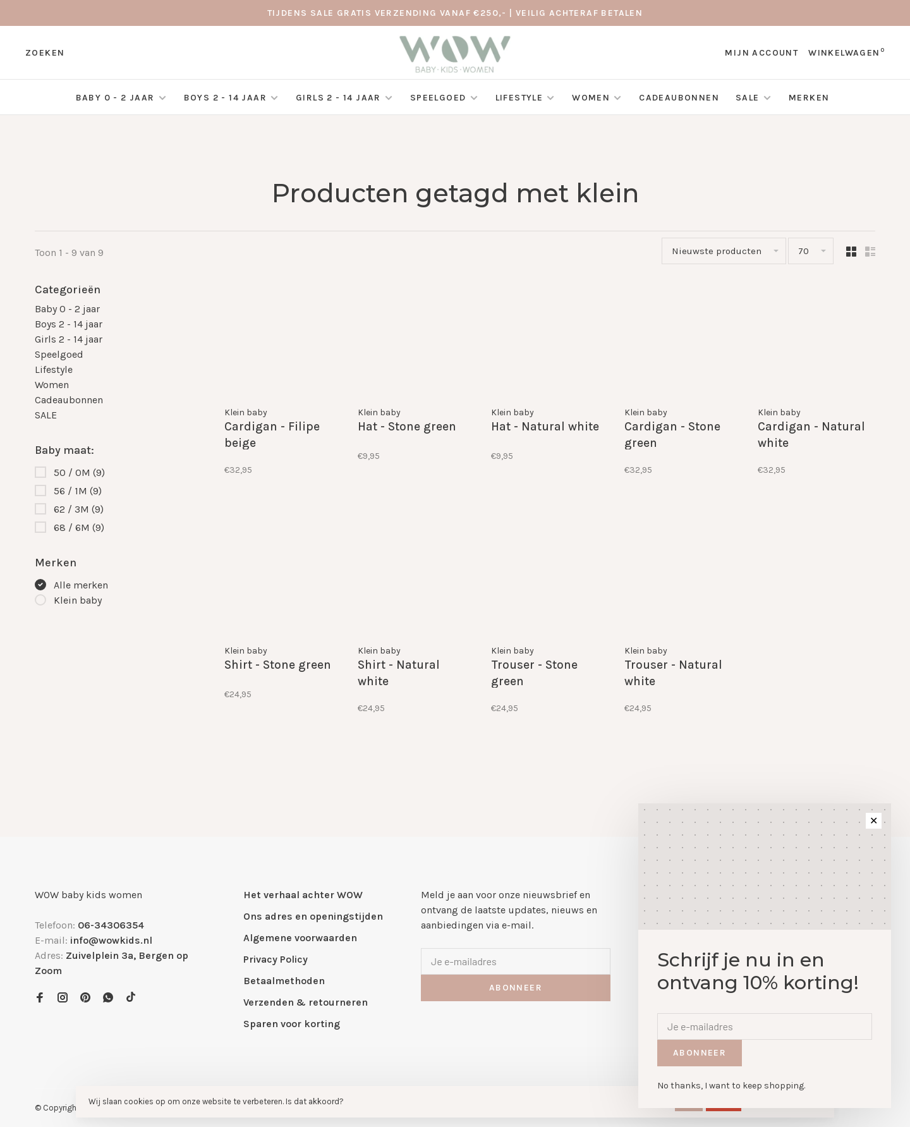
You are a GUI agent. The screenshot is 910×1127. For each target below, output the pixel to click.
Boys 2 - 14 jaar (225, 97)
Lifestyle (519, 97)
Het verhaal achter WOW (303, 895)
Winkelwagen (846, 52)
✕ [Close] (874, 820)
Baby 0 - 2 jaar (115, 97)
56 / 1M (78, 491)
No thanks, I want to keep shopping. (731, 1085)
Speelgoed (438, 97)
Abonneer (515, 987)
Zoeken (44, 52)
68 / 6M (79, 527)
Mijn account (761, 52)
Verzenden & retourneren (305, 1002)
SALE (749, 97)
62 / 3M (79, 509)
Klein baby (78, 600)
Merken (809, 97)
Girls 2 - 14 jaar (338, 97)
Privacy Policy (275, 959)
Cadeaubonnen (679, 97)
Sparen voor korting (291, 1024)
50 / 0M (79, 472)
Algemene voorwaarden (300, 938)
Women (591, 97)
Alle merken (81, 585)
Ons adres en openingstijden (313, 916)
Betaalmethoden (284, 981)
